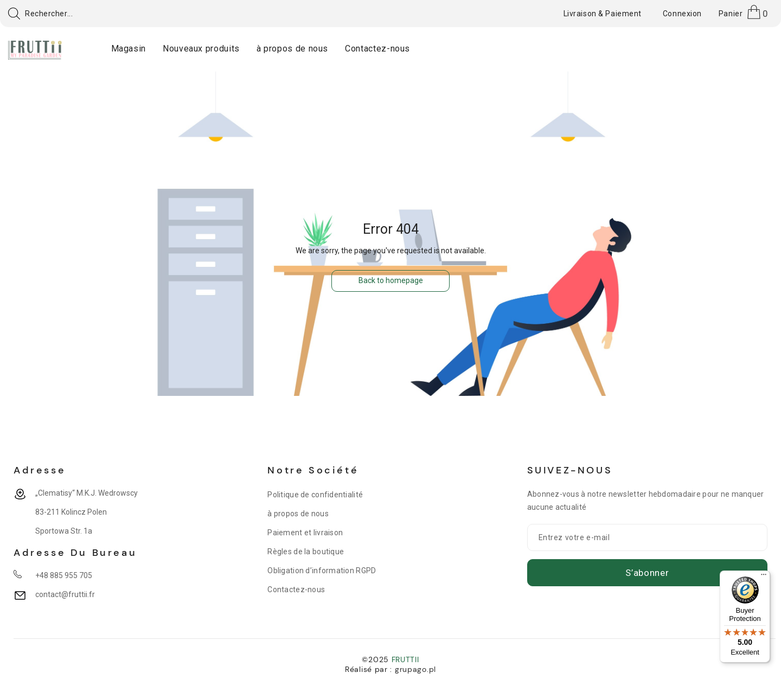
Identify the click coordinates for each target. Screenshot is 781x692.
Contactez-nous (296, 589)
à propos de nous (297, 513)
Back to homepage (391, 280)
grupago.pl (415, 669)
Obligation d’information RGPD (321, 570)
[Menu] (763, 577)
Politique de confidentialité (315, 494)
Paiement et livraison (305, 532)
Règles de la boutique (305, 551)
